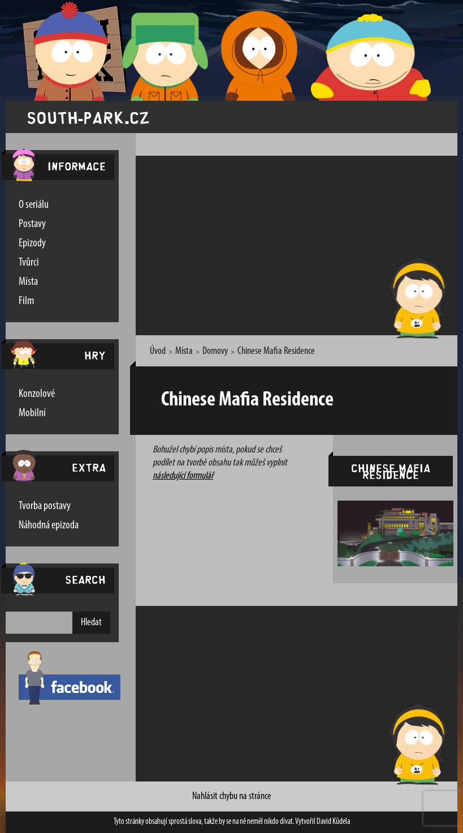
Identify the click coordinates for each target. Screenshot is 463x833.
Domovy (215, 351)
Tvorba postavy (45, 506)
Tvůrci (29, 262)
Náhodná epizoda (49, 525)
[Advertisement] (303, 243)
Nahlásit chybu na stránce (231, 796)
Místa (28, 282)
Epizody (32, 243)
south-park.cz (88, 117)
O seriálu (34, 205)
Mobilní (32, 413)
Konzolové (37, 394)
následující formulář (183, 476)
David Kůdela (333, 822)
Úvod (158, 351)
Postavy (32, 224)
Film (26, 301)
